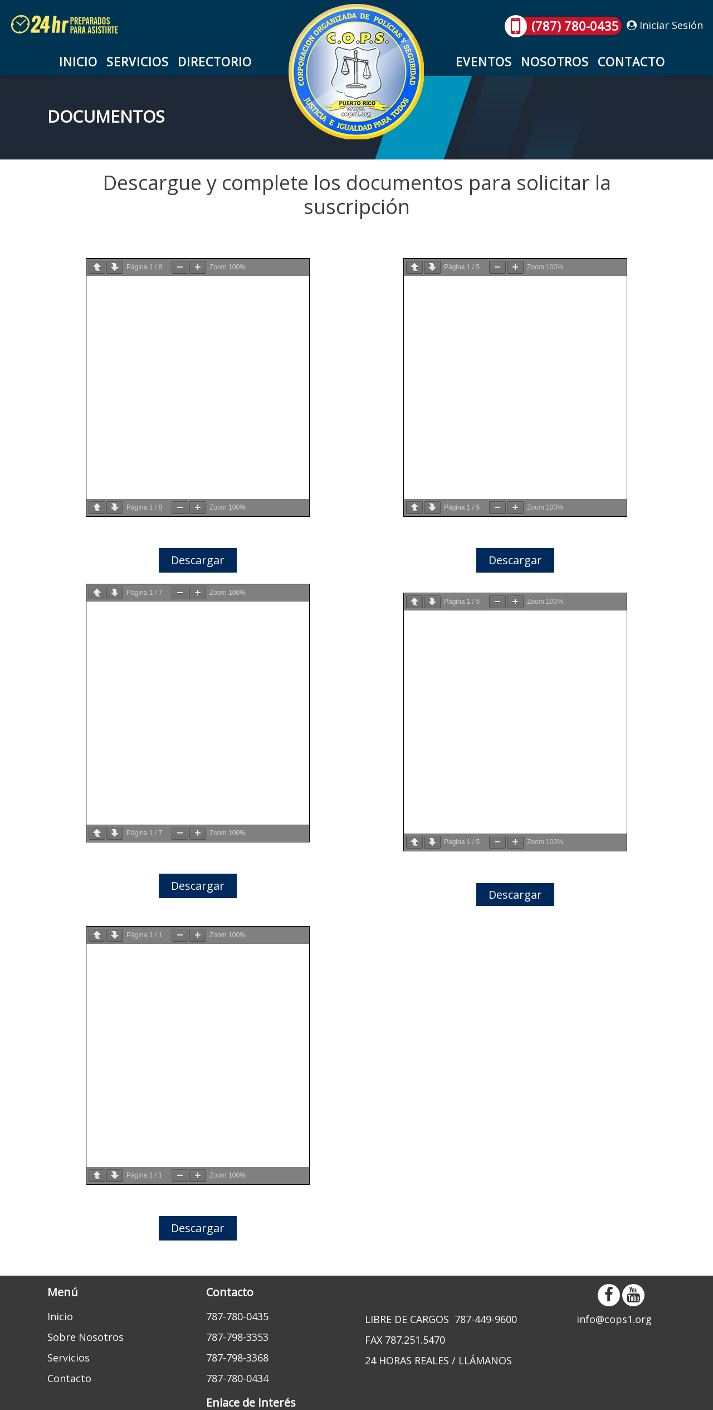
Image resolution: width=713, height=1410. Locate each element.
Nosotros (555, 62)
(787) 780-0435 (564, 26)
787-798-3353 (237, 1337)
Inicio (78, 62)
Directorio (215, 62)
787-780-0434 (237, 1378)
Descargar (197, 560)
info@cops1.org (614, 1319)
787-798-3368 (237, 1357)
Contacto (631, 62)
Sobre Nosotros (85, 1337)
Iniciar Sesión (665, 25)
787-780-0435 (237, 1316)
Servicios (137, 62)
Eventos (484, 62)
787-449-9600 (486, 1319)
